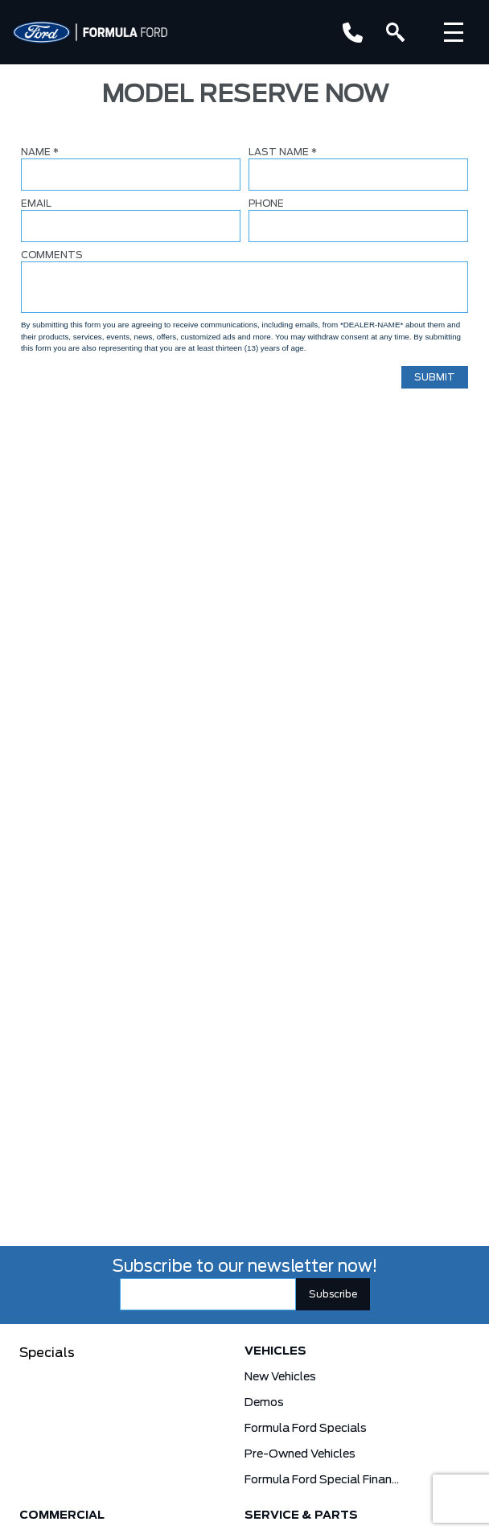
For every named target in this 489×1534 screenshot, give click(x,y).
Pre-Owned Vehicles (299, 1454)
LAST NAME (283, 152)
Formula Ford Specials (305, 1428)
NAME (40, 152)
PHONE (266, 203)
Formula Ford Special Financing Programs (321, 1480)
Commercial (62, 1515)
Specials (47, 1353)
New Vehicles (280, 1377)
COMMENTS (52, 255)
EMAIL (36, 203)
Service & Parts (301, 1515)
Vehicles (275, 1351)
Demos (264, 1403)
